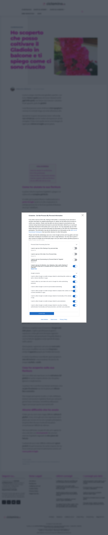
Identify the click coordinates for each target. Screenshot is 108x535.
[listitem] (54, 244)
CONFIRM (42, 313)
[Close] (83, 215)
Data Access (54, 319)
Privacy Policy (63, 319)
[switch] (75, 248)
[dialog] (54, 267)
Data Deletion (44, 319)
